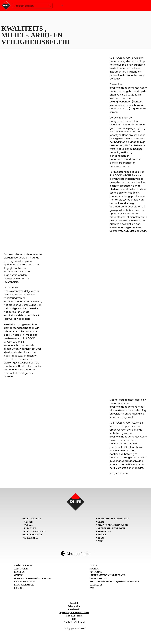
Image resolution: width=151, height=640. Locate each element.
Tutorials (28, 522)
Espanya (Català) (24, 581)
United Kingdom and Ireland (107, 575)
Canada (18, 575)
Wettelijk (74, 603)
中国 (92, 588)
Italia (93, 565)
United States (98, 578)
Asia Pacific (21, 569)
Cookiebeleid (74, 609)
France (18, 588)
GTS (74, 619)
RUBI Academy (32, 519)
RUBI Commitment (35, 531)
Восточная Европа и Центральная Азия (114, 581)
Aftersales (31, 538)
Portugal (96, 572)
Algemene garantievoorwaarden (74, 612)
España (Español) (24, 585)
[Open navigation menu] (62, 5)
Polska (94, 569)
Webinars (28, 525)
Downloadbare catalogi (113, 525)
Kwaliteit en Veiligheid (74, 622)
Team (101, 522)
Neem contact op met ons (113, 519)
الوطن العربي (96, 585)
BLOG (101, 538)
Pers (100, 541)
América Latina (23, 565)
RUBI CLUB (30, 528)
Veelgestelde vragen (111, 528)
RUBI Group (104, 531)
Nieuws (102, 535)
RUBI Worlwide (33, 535)
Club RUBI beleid (74, 616)
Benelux (19, 572)
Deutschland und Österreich (32, 578)
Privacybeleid (74, 606)
